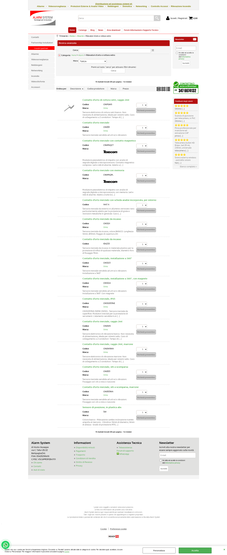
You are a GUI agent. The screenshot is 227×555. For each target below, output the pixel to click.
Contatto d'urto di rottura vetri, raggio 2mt (106, 99)
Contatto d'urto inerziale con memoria (103, 170)
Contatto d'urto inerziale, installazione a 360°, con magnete (115, 278)
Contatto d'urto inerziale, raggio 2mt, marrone (108, 344)
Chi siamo (37, 462)
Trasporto (80, 454)
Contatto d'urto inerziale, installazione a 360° (107, 258)
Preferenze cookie (118, 529)
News (100, 30)
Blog (92, 30)
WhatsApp (123, 454)
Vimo (105, 108)
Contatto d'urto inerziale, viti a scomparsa (105, 366)
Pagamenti (81, 451)
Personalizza (159, 550)
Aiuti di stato (39, 470)
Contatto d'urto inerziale (96, 122)
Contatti (37, 466)
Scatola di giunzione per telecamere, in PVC (185, 116)
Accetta (195, 550)
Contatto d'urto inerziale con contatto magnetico (109, 140)
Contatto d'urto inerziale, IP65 (99, 298)
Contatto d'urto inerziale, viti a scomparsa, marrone (111, 387)
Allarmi (81, 55)
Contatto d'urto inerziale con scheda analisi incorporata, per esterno (119, 200)
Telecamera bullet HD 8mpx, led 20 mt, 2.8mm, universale (185, 145)
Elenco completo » (188, 166)
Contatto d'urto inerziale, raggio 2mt (102, 321)
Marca (75, 61)
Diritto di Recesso (84, 462)
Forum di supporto (125, 450)
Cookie (66, 551)
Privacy (79, 465)
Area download (113, 30)
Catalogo (83, 30)
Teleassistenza (125, 447)
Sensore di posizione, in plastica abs (102, 407)
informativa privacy (172, 463)
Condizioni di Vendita (86, 458)
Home (72, 30)
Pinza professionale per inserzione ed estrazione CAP (185, 130)
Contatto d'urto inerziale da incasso (102, 218)
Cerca (75, 50)
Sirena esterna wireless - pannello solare (185, 158)
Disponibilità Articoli (85, 447)
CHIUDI (224, 549)
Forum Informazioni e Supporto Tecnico (141, 30)
